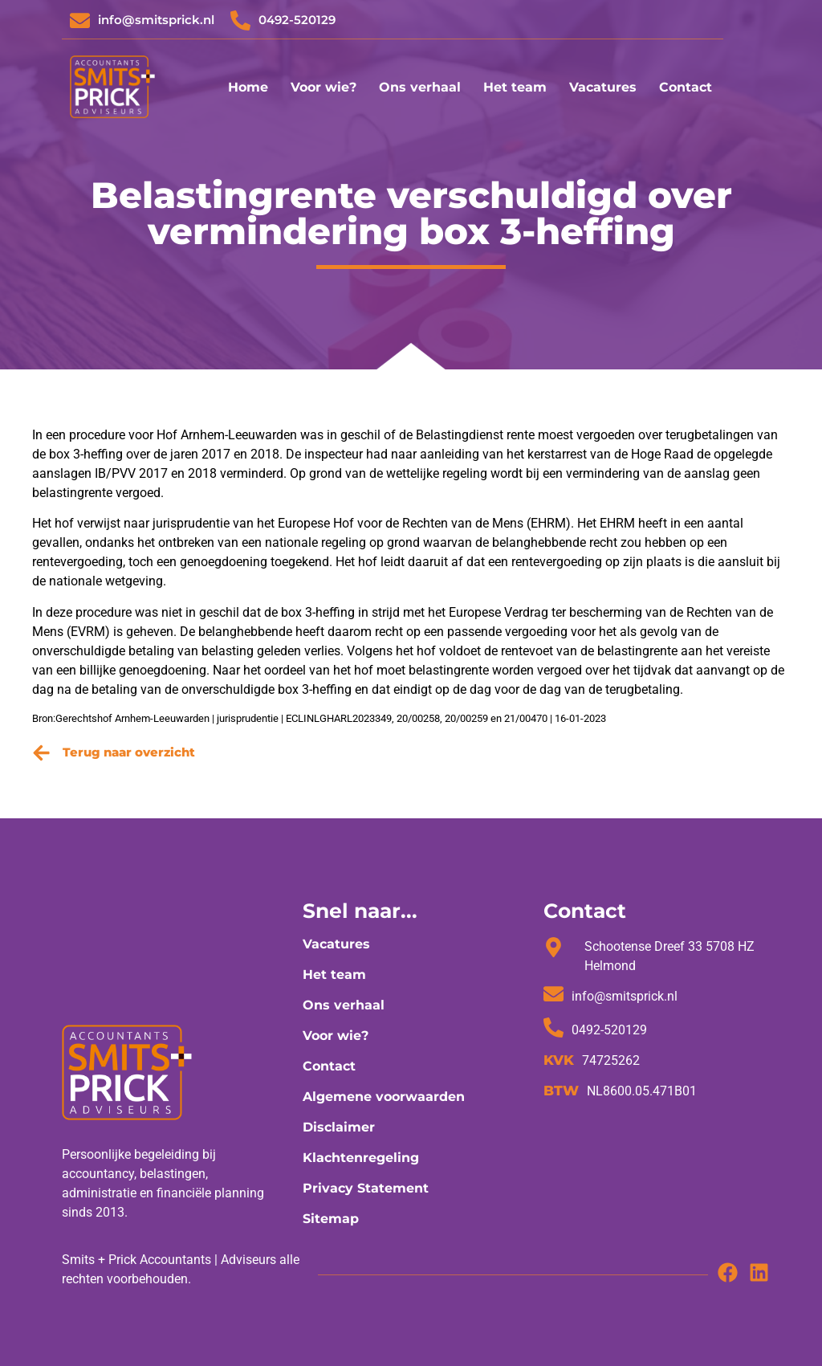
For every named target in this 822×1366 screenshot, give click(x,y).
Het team (515, 87)
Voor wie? (323, 87)
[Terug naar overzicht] (41, 753)
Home (248, 87)
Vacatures (603, 87)
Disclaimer (339, 1127)
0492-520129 (297, 19)
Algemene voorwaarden (384, 1096)
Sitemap (331, 1218)
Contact (685, 87)
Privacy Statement (366, 1188)
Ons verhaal (420, 87)
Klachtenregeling (361, 1157)
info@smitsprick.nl (156, 19)
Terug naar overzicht (129, 752)
